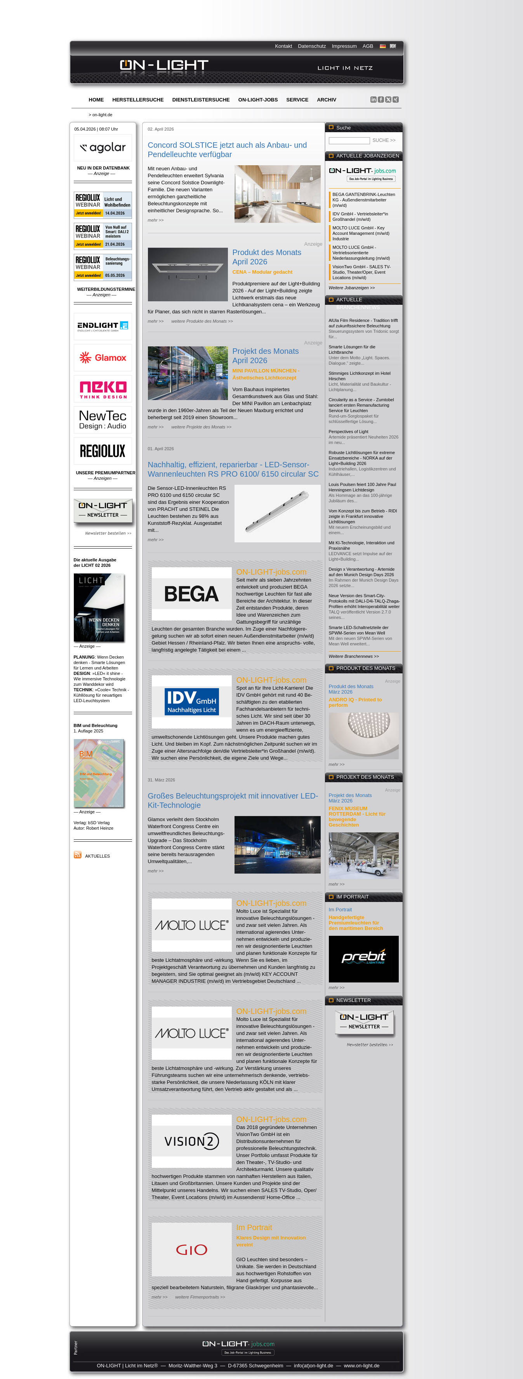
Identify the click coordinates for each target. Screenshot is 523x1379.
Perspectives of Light (348, 431)
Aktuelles (97, 856)
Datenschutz (312, 46)
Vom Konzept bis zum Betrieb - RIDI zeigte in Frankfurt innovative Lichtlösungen (363, 516)
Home (96, 100)
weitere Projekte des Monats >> (201, 427)
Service (298, 100)
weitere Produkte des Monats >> (202, 321)
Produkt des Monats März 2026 (351, 689)
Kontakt (283, 46)
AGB (368, 46)
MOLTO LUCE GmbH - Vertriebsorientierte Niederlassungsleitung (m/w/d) (361, 252)
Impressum (344, 46)
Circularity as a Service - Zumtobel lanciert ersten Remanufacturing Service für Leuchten (361, 405)
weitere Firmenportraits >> (200, 1297)
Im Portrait (254, 1227)
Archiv (326, 100)
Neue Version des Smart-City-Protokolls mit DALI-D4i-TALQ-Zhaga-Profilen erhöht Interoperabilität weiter (364, 601)
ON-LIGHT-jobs (258, 100)
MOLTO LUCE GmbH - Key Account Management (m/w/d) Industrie (361, 233)
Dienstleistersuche (201, 100)
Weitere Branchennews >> (354, 656)
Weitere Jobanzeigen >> (352, 287)
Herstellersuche (138, 100)
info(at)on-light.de (313, 1366)
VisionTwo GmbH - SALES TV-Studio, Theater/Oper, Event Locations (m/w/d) (362, 272)
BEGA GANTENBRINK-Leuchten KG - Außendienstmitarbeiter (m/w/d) (364, 200)
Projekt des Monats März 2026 (350, 798)
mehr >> (156, 220)
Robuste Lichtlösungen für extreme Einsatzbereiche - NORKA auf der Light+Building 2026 (362, 458)
